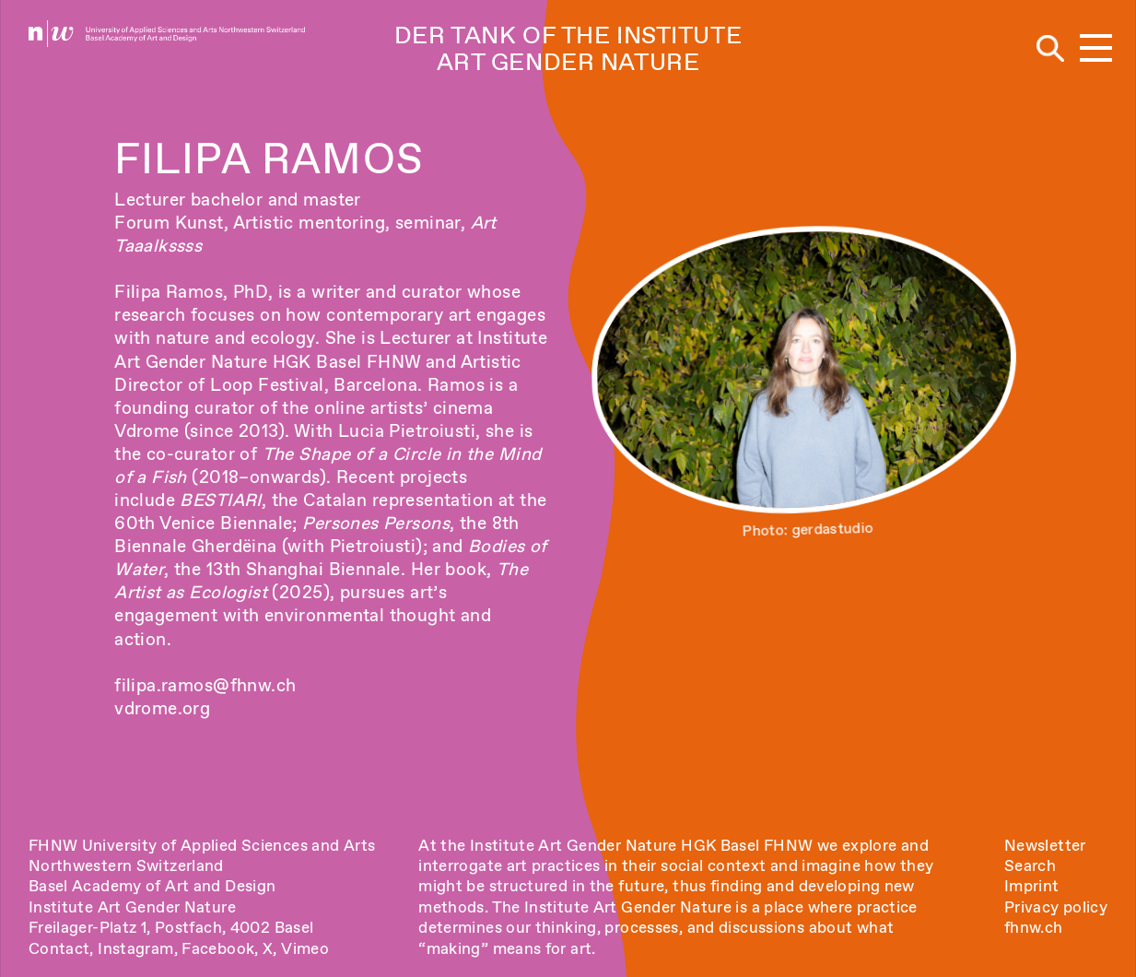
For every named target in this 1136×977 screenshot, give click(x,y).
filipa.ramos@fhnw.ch (205, 685)
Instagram (135, 948)
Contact (59, 948)
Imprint (1032, 886)
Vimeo (305, 948)
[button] (1096, 49)
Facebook (218, 948)
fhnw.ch (1033, 927)
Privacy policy (1055, 907)
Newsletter (1045, 845)
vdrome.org (162, 708)
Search (1030, 865)
